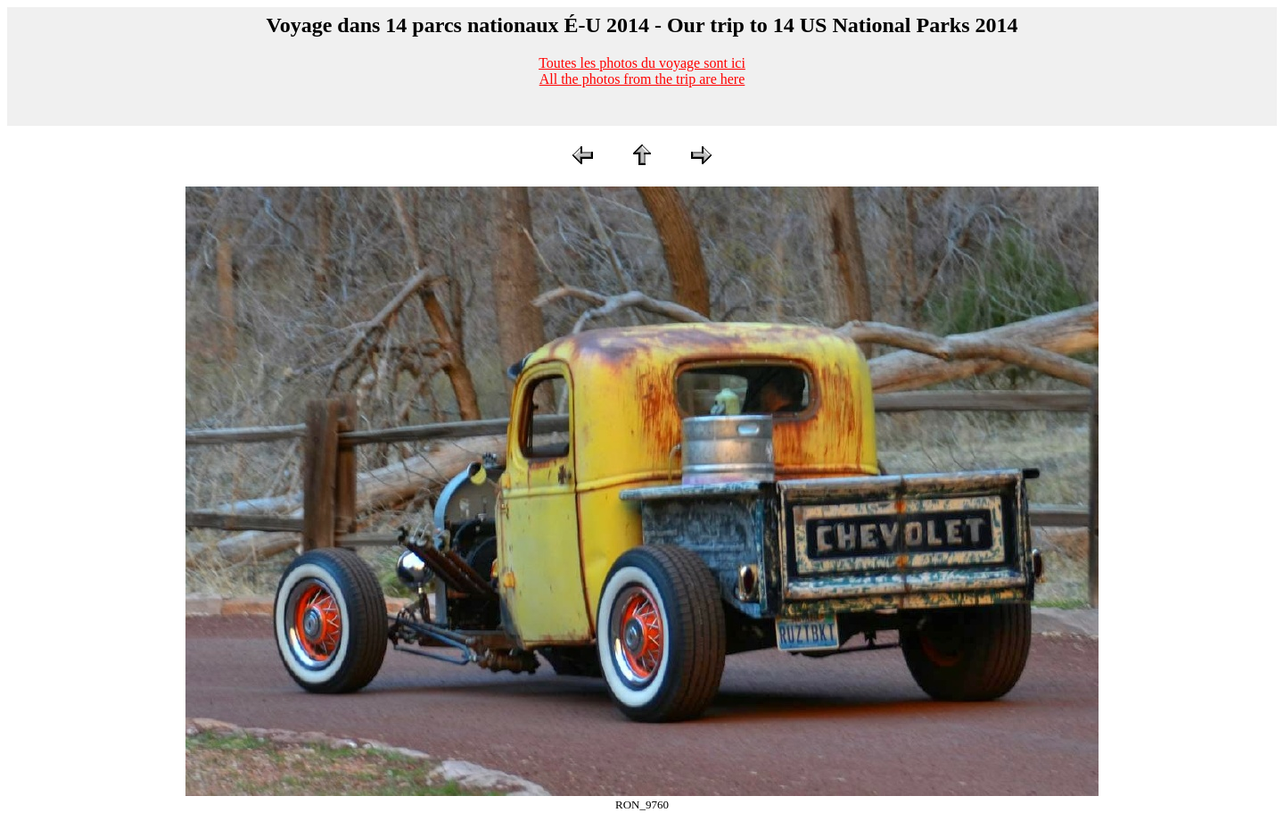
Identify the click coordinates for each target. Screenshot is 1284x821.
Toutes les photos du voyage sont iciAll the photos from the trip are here (642, 71)
